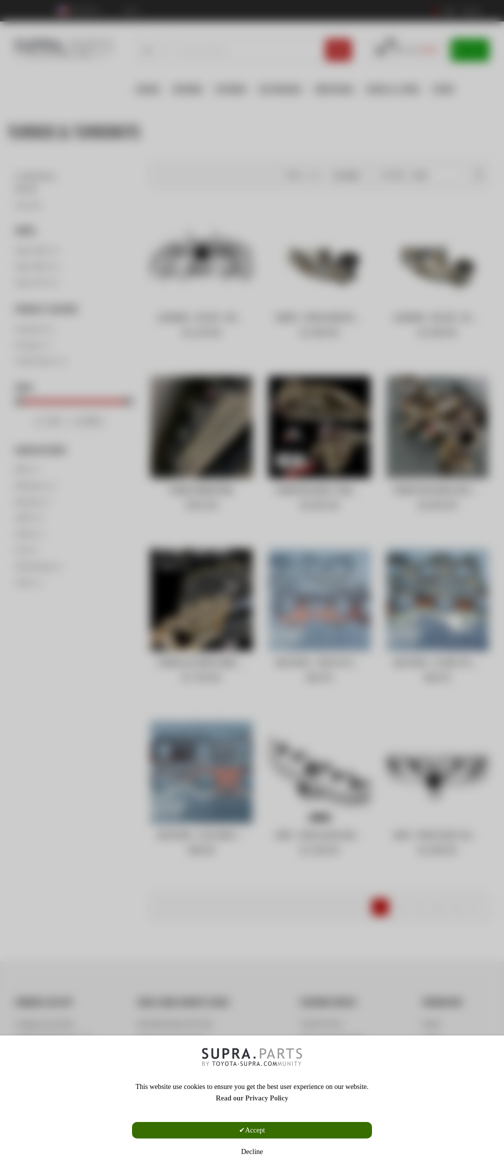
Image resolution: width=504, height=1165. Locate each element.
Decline (252, 1151)
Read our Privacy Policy (252, 1098)
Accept (255, 1130)
